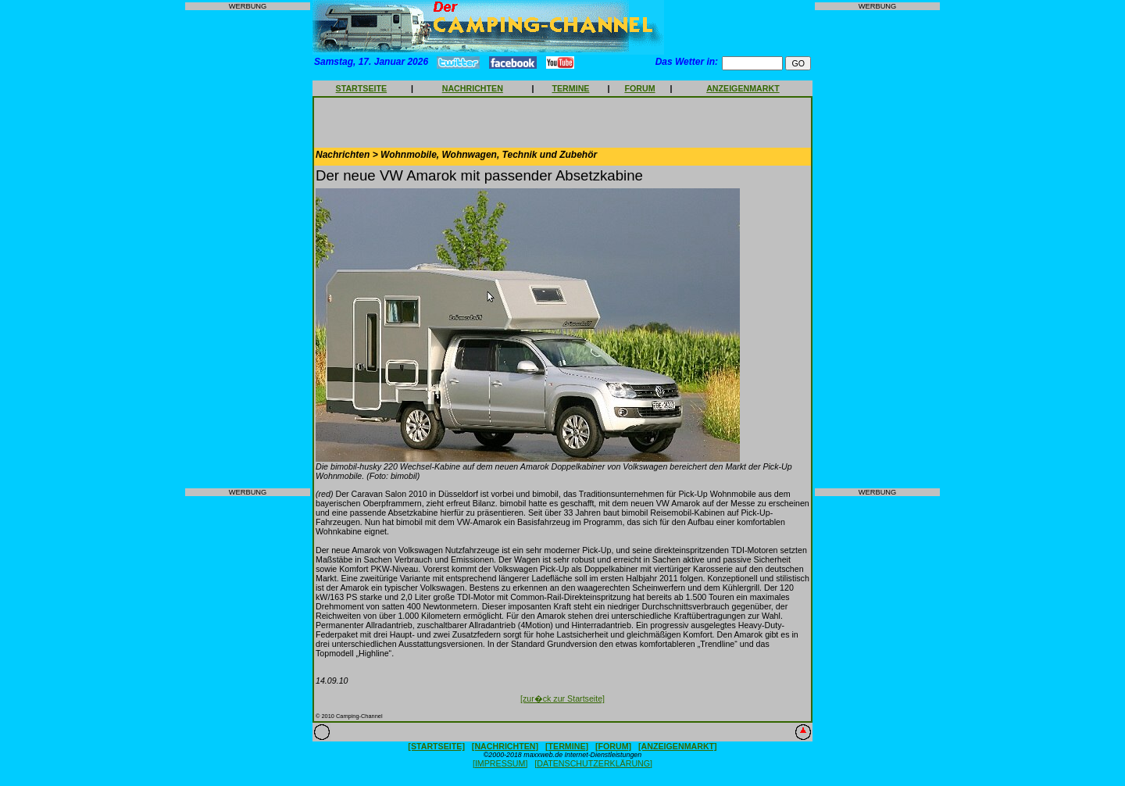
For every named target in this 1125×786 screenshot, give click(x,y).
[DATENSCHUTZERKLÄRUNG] (593, 763)
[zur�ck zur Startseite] (562, 698)
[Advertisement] (247, 249)
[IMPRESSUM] (500, 763)
